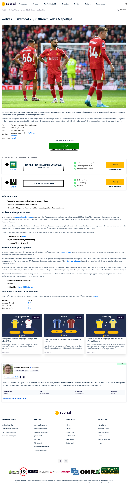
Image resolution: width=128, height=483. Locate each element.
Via (13, 138)
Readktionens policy (104, 440)
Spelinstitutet (38, 436)
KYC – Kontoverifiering (9, 432)
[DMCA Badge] (14, 471)
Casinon (87, 4)
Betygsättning (102, 425)
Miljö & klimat (38, 443)
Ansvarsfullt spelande (40, 425)
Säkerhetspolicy (70, 440)
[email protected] (12, 377)
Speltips (77, 4)
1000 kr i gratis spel (43, 183)
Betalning (65, 4)
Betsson (95, 296)
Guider (68, 425)
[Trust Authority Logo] (33, 471)
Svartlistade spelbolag (40, 450)
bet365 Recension (115, 169)
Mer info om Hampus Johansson (15, 398)
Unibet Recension (115, 186)
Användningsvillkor (7, 425)
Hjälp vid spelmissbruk (40, 429)
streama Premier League (24, 217)
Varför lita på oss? (103, 432)
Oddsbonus (23, 4)
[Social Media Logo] (60, 461)
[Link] (22, 325)
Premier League (66, 252)
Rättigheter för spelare (41, 432)
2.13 (29, 305)
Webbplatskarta (71, 436)
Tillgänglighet (70, 443)
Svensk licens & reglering (41, 447)
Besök (115, 164)
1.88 (29, 303)
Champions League (74, 261)
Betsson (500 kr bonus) (24, 287)
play (15, 138)
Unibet (13, 187)
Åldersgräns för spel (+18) (10, 429)
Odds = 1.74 (64, 146)
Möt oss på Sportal (103, 429)
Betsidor (36, 4)
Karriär (100, 436)
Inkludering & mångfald (9, 436)
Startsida (4, 10)
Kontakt (68, 429)
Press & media (70, 432)
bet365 (13, 169)
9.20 (29, 308)
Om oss (100, 443)
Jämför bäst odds (50, 4)
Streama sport (101, 4)
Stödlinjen (37, 440)
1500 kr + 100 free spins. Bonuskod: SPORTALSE (43, 166)
